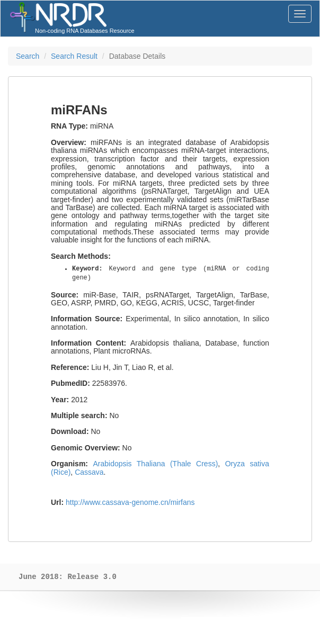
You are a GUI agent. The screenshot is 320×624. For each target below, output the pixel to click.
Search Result (74, 56)
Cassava (89, 472)
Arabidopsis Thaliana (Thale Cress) (155, 463)
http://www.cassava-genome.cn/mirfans (130, 502)
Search (27, 56)
